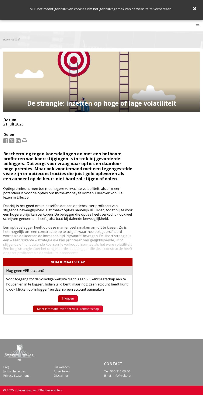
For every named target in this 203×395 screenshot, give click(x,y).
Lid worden (62, 367)
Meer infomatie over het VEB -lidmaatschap (68, 309)
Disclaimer (61, 375)
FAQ (6, 367)
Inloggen (68, 298)
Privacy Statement (16, 375)
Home (6, 39)
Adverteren (62, 371)
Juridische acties (14, 371)
